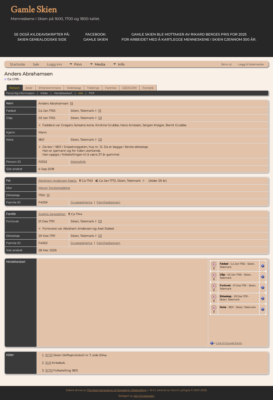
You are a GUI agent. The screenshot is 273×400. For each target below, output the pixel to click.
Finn (78, 64)
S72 (49, 355)
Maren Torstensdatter (54, 188)
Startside (17, 64)
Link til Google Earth (229, 343)
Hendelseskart (63, 93)
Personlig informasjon (20, 93)
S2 (48, 363)
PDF (92, 93)
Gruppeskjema (81, 202)
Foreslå (147, 88)
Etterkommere (50, 88)
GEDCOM (129, 88)
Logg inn (54, 64)
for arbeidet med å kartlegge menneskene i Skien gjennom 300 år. (189, 36)
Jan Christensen (144, 395)
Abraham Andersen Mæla (57, 181)
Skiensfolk (78, 162)
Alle (80, 93)
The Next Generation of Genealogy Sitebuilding (116, 390)
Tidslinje (93, 88)
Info (121, 64)
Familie (110, 88)
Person (14, 88)
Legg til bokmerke (251, 64)
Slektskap (74, 88)
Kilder (44, 93)
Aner (29, 88)
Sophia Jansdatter (51, 214)
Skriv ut (226, 64)
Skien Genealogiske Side (42, 36)
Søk (36, 64)
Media (100, 64)
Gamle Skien (95, 36)
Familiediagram (108, 202)
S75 (49, 370)
